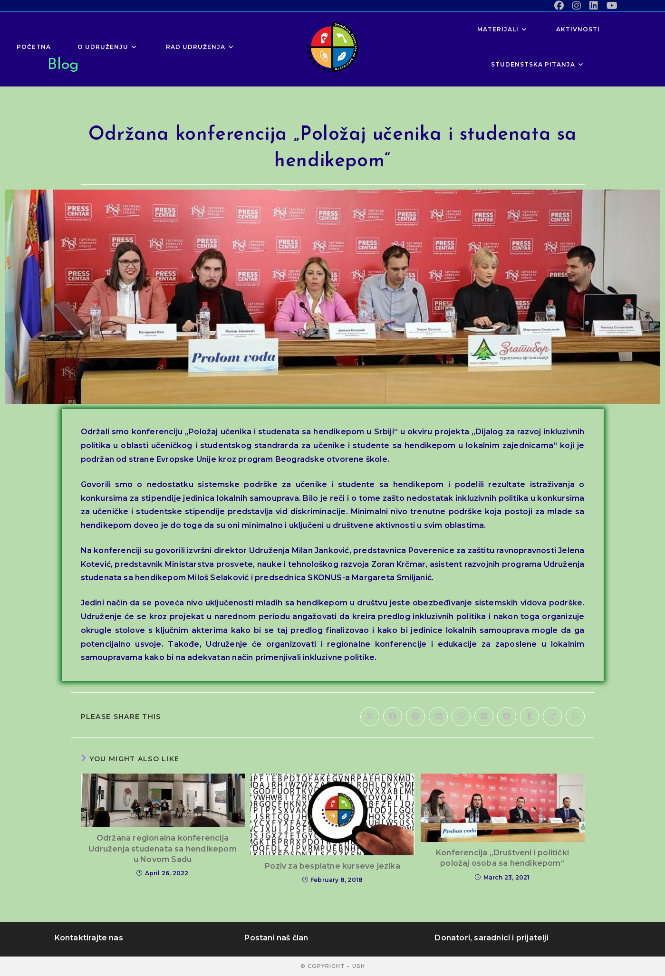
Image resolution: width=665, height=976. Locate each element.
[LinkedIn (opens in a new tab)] (593, 5)
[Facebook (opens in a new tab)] (559, 5)
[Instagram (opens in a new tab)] (576, 5)
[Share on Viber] (461, 716)
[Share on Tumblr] (529, 716)
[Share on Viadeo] (552, 716)
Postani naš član (276, 937)
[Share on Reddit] (506, 716)
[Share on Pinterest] (415, 716)
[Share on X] (369, 716)
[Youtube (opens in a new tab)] (609, 5)
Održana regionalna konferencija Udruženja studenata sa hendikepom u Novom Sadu (162, 848)
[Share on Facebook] (392, 716)
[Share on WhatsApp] (575, 716)
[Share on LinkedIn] (438, 716)
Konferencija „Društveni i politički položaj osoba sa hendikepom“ (502, 858)
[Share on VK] (483, 716)
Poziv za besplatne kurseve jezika (332, 866)
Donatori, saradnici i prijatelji (491, 937)
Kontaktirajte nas (89, 937)
